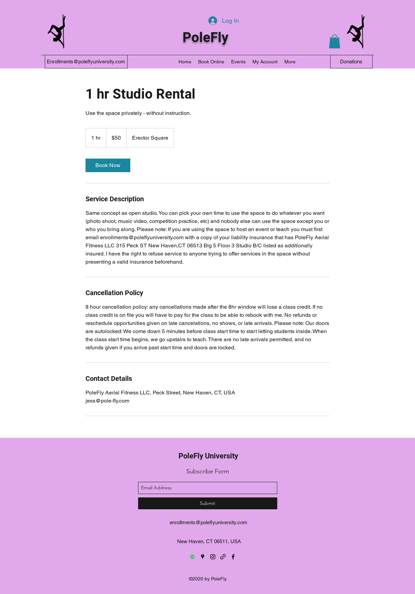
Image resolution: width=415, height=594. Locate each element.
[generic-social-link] (223, 556)
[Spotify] (192, 556)
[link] (108, 165)
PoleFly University (208, 456)
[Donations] (351, 61)
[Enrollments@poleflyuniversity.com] (86, 61)
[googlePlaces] (202, 556)
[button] (334, 41)
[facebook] (233, 556)
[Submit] (207, 503)
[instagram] (212, 556)
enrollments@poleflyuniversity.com (208, 522)
